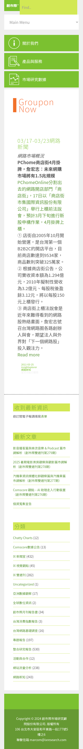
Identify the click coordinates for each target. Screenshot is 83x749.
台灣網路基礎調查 (25, 630)
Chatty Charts (23, 538)
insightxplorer (29, 367)
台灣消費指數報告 (25, 621)
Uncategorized (23, 584)
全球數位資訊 (22, 603)
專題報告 (19, 640)
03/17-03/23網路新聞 (39, 143)
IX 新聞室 (19, 556)
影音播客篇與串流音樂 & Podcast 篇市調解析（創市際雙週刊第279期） (39, 450)
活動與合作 (21, 658)
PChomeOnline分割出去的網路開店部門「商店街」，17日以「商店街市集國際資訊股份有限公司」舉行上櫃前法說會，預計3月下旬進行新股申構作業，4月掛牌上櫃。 (40, 205)
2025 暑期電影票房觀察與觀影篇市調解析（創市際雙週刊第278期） (40, 464)
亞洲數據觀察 (22, 593)
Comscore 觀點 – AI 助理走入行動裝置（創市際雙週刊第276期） (39, 492)
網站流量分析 (22, 667)
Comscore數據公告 (26, 547)
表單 (44, 416)
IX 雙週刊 (19, 575)
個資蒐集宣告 (22, 504)
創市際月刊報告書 (25, 612)
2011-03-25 (27, 364)
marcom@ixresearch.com (48, 740)
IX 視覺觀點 (21, 565)
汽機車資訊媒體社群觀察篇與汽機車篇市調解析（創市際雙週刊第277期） (39, 478)
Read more (28, 354)
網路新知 (26, 369)
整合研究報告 (22, 649)
